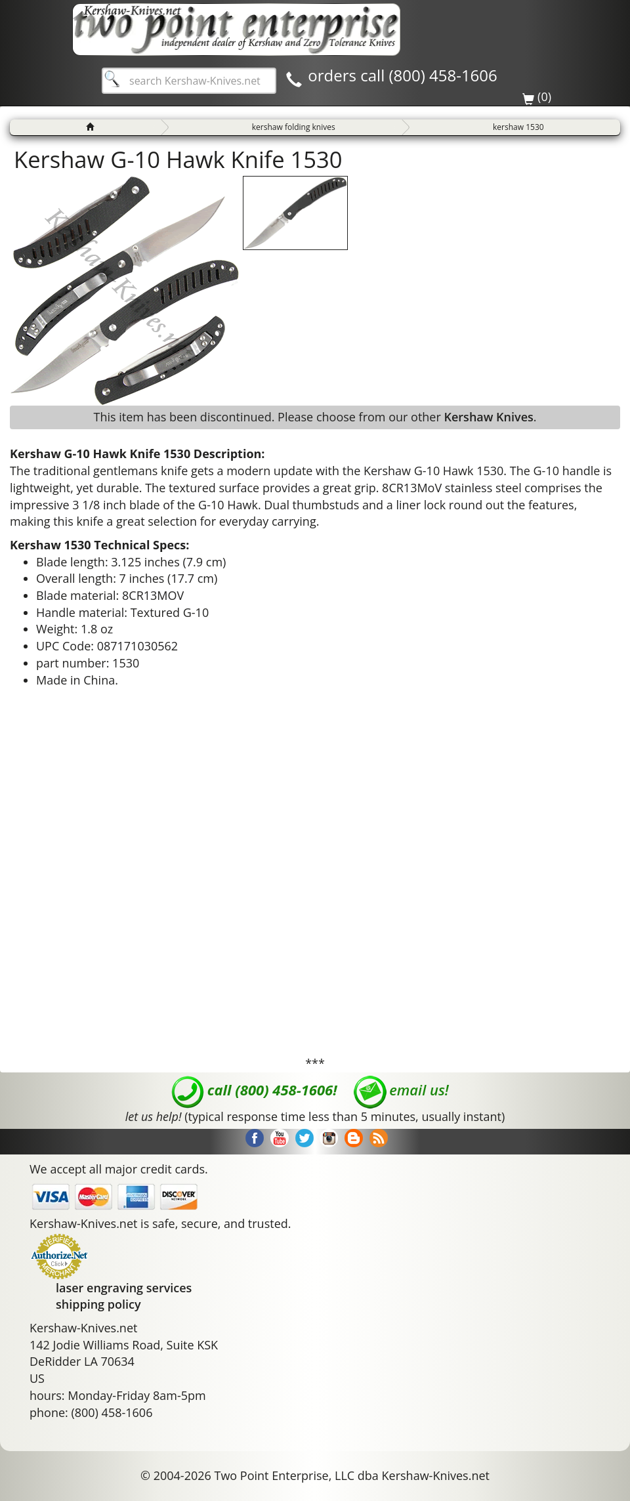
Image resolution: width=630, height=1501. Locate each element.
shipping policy (98, 1304)
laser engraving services (124, 1288)
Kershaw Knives (488, 417)
